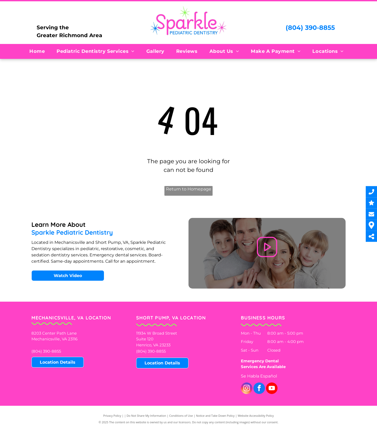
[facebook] (259, 388)
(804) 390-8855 (310, 27)
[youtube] (272, 388)
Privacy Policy (112, 416)
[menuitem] (39, 51)
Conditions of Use (181, 416)
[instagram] (246, 388)
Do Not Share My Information (146, 416)
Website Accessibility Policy (256, 416)
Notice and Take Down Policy (215, 416)
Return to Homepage (188, 189)
